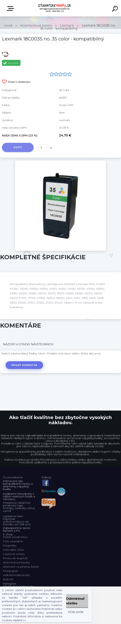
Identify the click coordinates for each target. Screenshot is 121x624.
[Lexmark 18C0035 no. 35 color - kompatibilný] (60, 162)
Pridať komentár (24, 365)
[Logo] (54, 8)
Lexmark (67, 25)
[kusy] (43, 147)
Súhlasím (76, 612)
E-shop (11, 8)
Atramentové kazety (36, 25)
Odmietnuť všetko (75, 601)
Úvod (8, 25)
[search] (115, 9)
